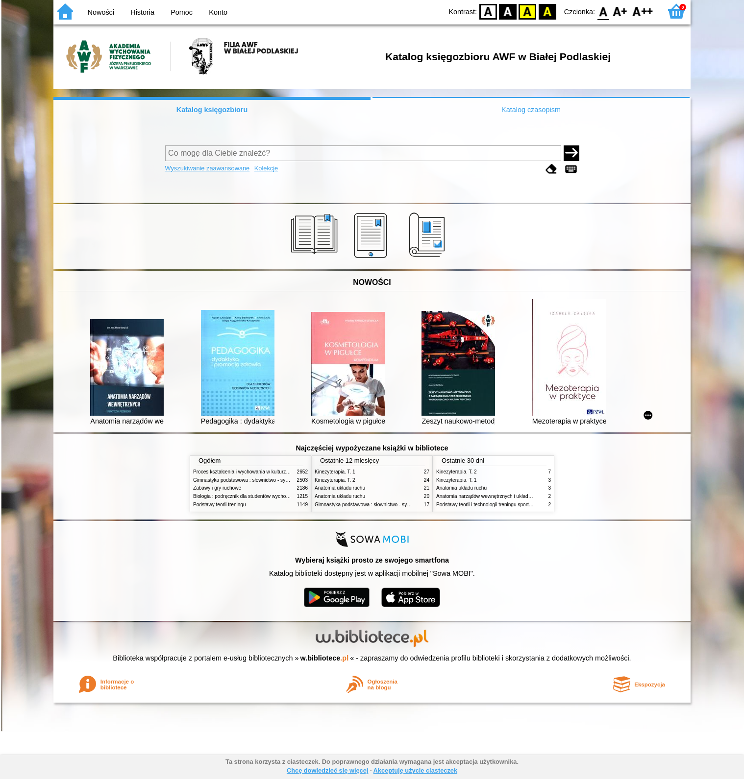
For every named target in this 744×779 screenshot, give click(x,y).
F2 (642, 11)
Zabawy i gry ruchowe (217, 488)
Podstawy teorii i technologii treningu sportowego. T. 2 (495, 504)
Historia (142, 12)
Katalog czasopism (531, 110)
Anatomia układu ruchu (340, 488)
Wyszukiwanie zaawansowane (207, 168)
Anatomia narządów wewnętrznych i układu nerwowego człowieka (508, 496)
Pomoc (182, 12)
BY (547, 11)
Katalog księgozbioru (212, 110)
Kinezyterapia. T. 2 (335, 480)
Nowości (101, 12)
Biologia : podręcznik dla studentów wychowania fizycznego (258, 496)
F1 (620, 11)
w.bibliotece (324, 658)
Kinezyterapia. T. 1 (335, 471)
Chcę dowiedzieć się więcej (327, 770)
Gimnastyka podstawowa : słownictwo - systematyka (250, 480)
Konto (218, 12)
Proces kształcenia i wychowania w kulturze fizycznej (251, 471)
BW (507, 11)
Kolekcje (266, 168)
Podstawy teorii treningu (219, 504)
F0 (603, 11)
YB (527, 11)
